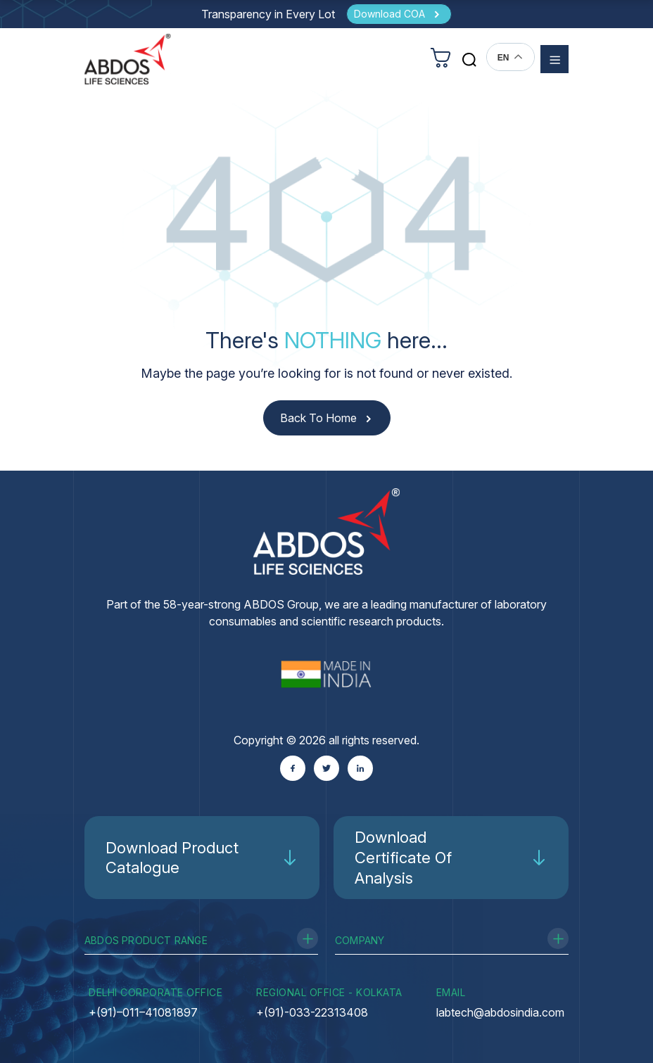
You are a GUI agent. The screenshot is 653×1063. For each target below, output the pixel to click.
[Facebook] (292, 768)
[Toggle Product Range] (307, 938)
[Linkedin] (360, 768)
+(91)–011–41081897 (143, 1012)
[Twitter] (326, 768)
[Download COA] (399, 14)
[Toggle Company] (558, 938)
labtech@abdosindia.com (500, 1012)
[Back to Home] (327, 418)
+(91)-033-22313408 (312, 1012)
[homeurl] (127, 58)
